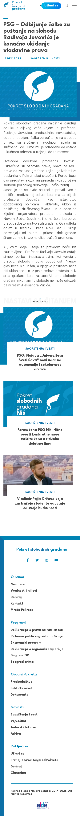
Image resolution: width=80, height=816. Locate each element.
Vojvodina (18, 721)
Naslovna (18, 584)
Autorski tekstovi (24, 727)
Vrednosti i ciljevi (24, 590)
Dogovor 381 (20, 655)
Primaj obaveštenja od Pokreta (34, 760)
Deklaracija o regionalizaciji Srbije (37, 649)
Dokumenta (19, 694)
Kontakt (17, 603)
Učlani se (17, 753)
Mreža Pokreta (22, 610)
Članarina (18, 772)
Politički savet (21, 688)
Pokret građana (19, 5)
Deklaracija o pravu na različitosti (37, 630)
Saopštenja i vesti (45, 58)
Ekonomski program (26, 642)
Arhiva (16, 733)
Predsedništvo (21, 681)
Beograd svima (22, 661)
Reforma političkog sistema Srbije (37, 636)
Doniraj (16, 597)
